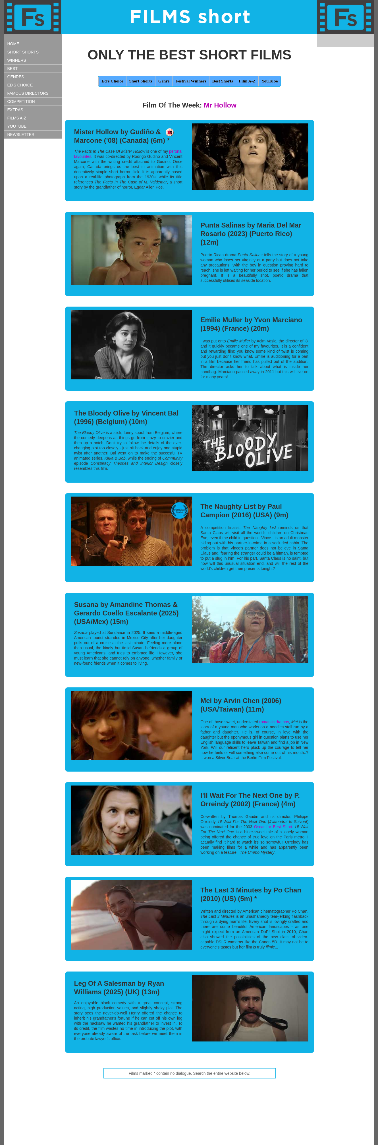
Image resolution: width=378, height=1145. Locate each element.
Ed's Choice (112, 81)
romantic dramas (274, 722)
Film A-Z (247, 81)
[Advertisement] (32, 240)
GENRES (15, 77)
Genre (164, 81)
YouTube (269, 81)
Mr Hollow (220, 105)
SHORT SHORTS (23, 52)
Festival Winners (190, 81)
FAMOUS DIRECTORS (28, 93)
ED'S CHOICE (20, 85)
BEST (12, 68)
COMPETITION (21, 101)
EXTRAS (15, 110)
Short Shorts (140, 81)
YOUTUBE (17, 126)
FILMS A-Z (16, 118)
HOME (13, 44)
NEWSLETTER (21, 134)
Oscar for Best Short (273, 826)
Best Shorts (222, 81)
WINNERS (16, 60)
